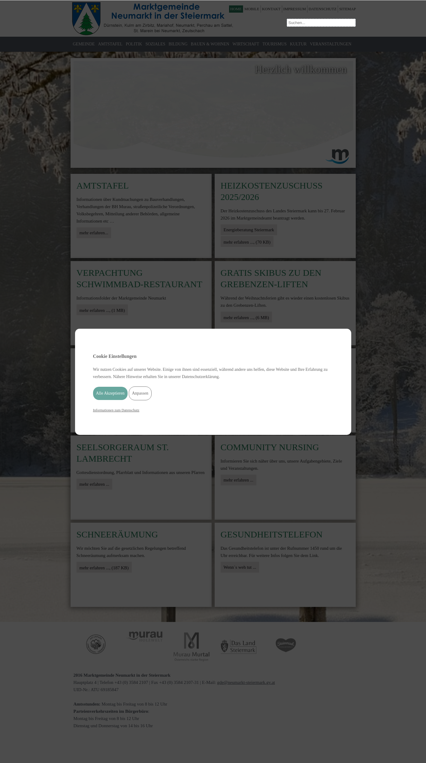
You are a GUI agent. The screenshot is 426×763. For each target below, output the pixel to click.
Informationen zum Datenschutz (116, 411)
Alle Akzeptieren (110, 394)
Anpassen (140, 394)
